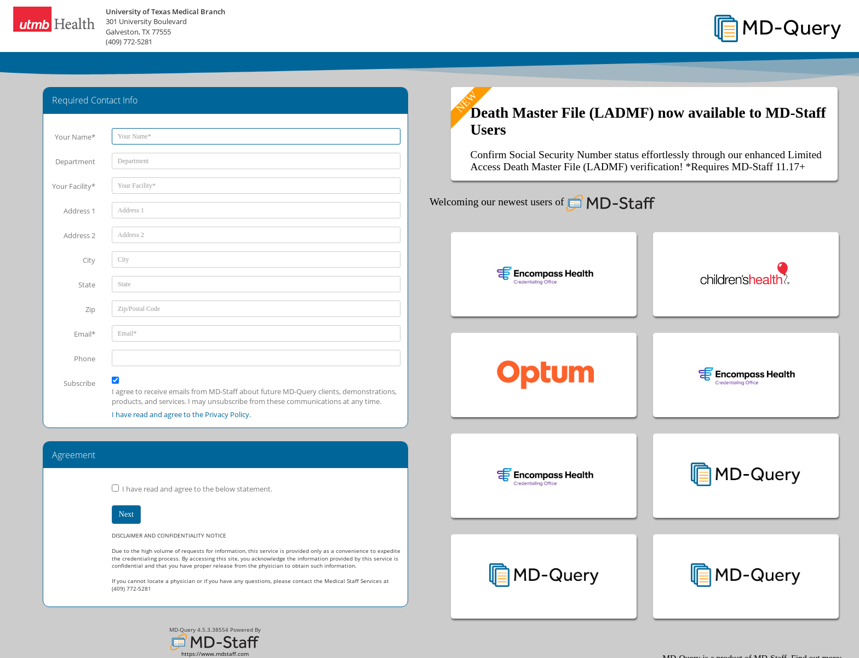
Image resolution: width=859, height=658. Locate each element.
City (89, 260)
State (86, 285)
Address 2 (79, 235)
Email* (84, 334)
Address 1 (79, 211)
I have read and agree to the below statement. (197, 489)
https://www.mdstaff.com (215, 653)
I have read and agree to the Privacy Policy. (181, 414)
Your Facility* (73, 186)
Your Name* (75, 137)
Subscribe (79, 383)
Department (75, 161)
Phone (84, 358)
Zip (90, 309)
